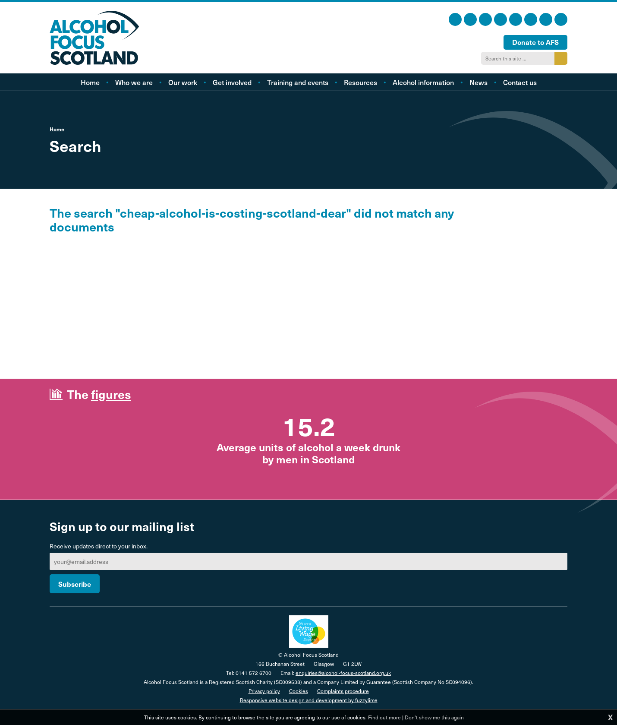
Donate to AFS (535, 42)
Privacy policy (264, 690)
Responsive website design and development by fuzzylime (309, 700)
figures (111, 394)
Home (57, 129)
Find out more (384, 717)
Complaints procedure (343, 690)
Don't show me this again (434, 717)
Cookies (298, 690)
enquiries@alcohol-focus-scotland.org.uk (343, 672)
